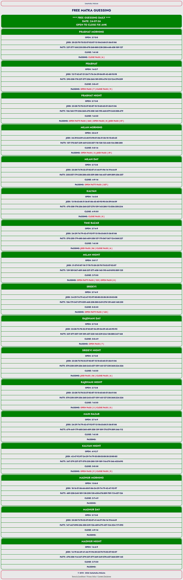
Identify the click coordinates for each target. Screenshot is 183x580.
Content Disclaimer (104, 576)
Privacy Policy (91, 576)
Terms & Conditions (78, 576)
